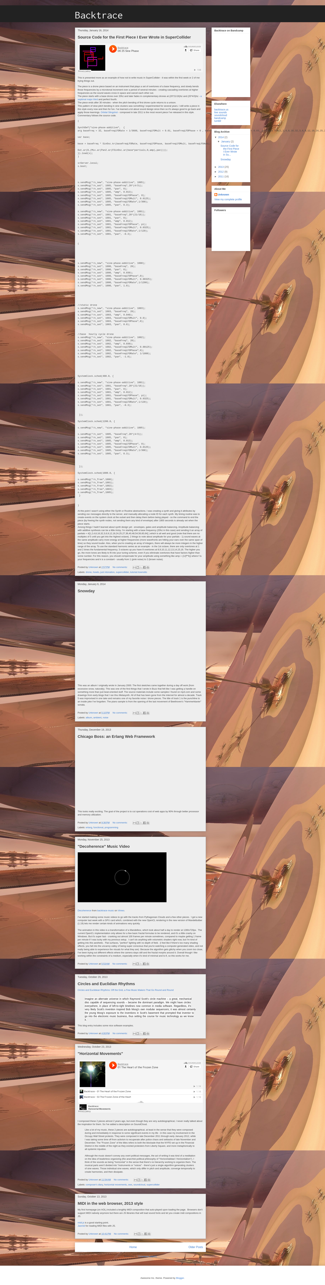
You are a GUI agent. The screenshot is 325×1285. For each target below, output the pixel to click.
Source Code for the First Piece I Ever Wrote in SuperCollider (134, 37)
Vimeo (121, 910)
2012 (221, 171)
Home (133, 1247)
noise (105, 717)
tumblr (217, 120)
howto (96, 572)
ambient (97, 717)
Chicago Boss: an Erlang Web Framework (116, 736)
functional (98, 827)
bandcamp (220, 118)
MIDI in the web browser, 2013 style (110, 1203)
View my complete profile (228, 199)
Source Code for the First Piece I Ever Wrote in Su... (229, 150)
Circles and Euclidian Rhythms (106, 984)
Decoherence (84, 910)
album (89, 717)
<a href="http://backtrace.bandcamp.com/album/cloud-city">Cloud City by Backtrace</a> (227, 64)
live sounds (220, 112)
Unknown (223, 194)
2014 (221, 137)
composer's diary (94, 1184)
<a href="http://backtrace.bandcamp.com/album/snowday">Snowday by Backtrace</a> (109, 638)
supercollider (122, 572)
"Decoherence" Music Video (104, 846)
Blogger (180, 1278)
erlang (89, 827)
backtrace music (105, 910)
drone (89, 572)
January (226, 141)
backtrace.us (221, 109)
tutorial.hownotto (138, 572)
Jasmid (81, 1225)
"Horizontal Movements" (100, 1053)
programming (111, 827)
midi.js (81, 1222)
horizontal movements (115, 1184)
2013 (221, 166)
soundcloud (139, 1184)
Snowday (86, 591)
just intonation (107, 572)
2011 (221, 176)
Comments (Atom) (147, 1256)
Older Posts (196, 1247)
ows (130, 1184)
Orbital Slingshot (109, 112)
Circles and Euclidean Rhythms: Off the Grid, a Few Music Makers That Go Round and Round (126, 990)
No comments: (120, 567)
